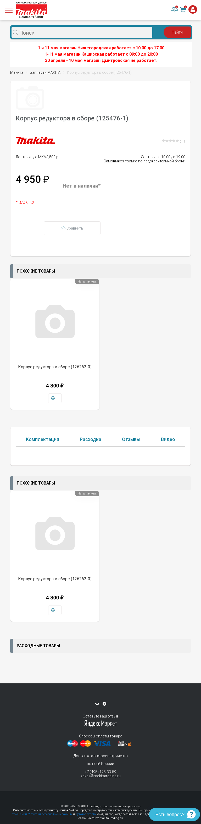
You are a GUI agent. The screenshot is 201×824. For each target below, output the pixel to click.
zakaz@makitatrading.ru (101, 776)
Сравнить (72, 228)
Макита (16, 72)
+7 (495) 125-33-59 (100, 772)
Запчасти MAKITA (45, 72)
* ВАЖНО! (25, 202)
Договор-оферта (86, 814)
